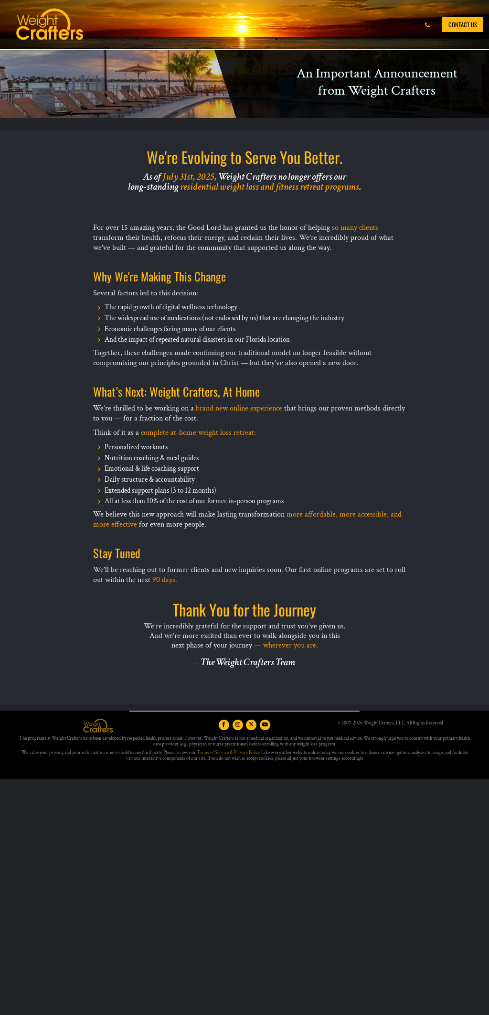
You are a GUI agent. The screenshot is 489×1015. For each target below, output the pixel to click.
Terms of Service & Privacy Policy (228, 753)
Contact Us (462, 24)
